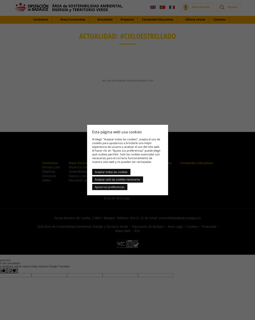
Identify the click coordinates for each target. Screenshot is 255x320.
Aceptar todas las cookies (111, 172)
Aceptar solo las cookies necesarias (117, 179)
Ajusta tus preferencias (110, 187)
